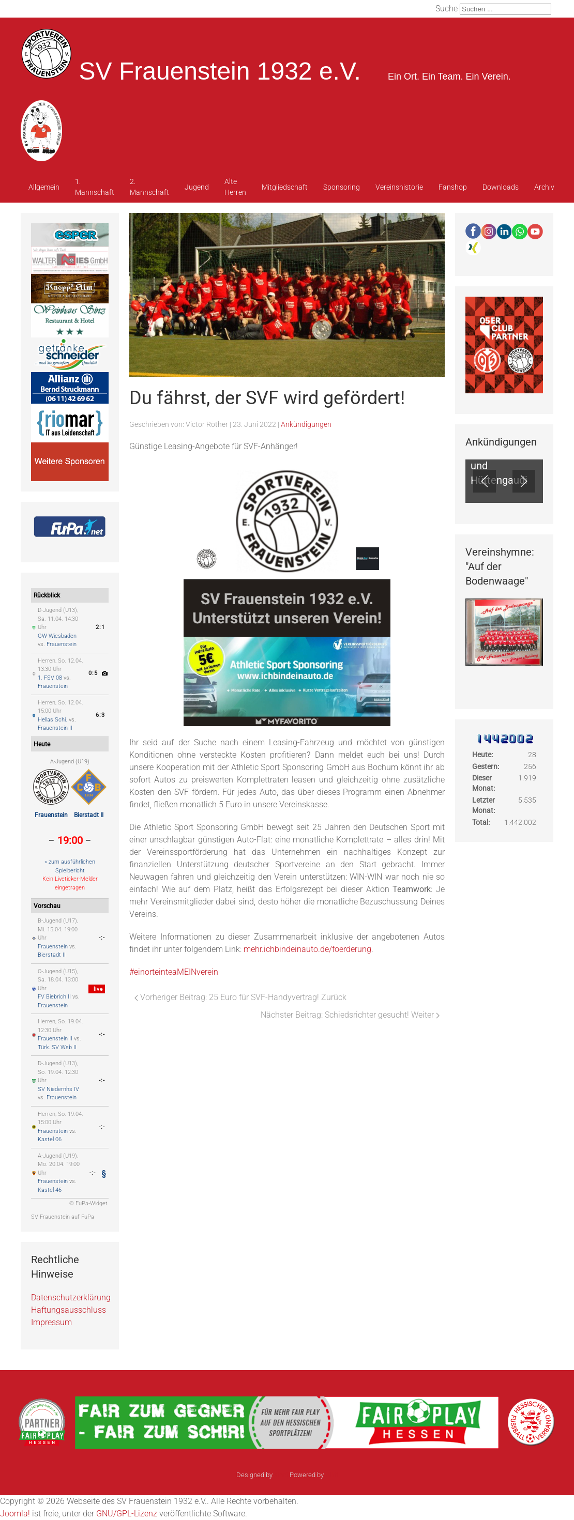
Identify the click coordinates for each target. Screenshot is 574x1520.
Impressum (51, 1322)
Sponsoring (341, 187)
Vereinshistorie (399, 187)
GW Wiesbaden (57, 636)
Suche (446, 8)
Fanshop (453, 187)
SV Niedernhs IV (58, 1089)
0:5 (93, 673)
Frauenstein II (55, 728)
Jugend (197, 187)
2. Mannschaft (149, 186)
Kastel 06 (50, 1139)
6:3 (100, 715)
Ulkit (331, 1475)
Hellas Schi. (52, 719)
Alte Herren (235, 186)
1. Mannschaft (94, 186)
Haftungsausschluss (68, 1310)
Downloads (500, 187)
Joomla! (15, 1513)
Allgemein (43, 187)
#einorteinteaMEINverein (173, 972)
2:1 (100, 627)
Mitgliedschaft (285, 187)
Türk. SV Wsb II (57, 1047)
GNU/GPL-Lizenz (126, 1513)
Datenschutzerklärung (71, 1297)
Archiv (544, 187)
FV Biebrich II (54, 996)
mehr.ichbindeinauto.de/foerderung (307, 949)
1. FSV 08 (50, 677)
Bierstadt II (88, 815)
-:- (102, 937)
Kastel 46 (50, 1190)
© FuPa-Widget (88, 1203)
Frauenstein (62, 644)
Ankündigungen (306, 424)
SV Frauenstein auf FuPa (62, 1217)
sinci (281, 1475)
